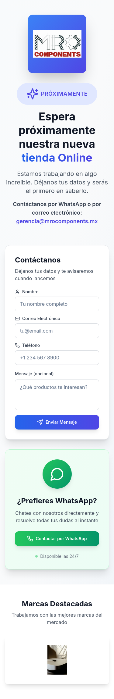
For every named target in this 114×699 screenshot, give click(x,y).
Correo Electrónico (37, 318)
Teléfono (27, 345)
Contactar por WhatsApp (57, 539)
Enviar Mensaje (57, 422)
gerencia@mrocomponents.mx (57, 221)
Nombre (27, 291)
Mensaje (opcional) (34, 373)
